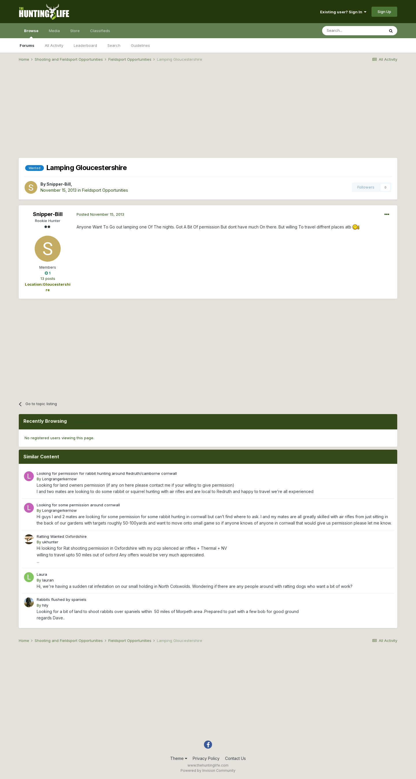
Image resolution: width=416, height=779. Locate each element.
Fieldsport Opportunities (105, 190)
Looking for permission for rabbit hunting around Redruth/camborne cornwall (107, 473)
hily (45, 605)
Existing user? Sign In (343, 12)
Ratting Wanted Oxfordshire (62, 536)
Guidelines (140, 45)
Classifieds (100, 30)
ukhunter (50, 542)
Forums (27, 45)
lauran (48, 580)
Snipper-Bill (59, 184)
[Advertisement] (208, 111)
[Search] (353, 30)
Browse (31, 33)
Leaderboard (85, 45)
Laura (42, 574)
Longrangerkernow (59, 479)
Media (54, 30)
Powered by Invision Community (208, 770)
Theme (178, 758)
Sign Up (384, 11)
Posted (100, 214)
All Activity (54, 45)
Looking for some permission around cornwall (78, 505)
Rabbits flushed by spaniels (61, 599)
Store (75, 30)
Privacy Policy (206, 758)
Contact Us (235, 758)
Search (113, 45)
